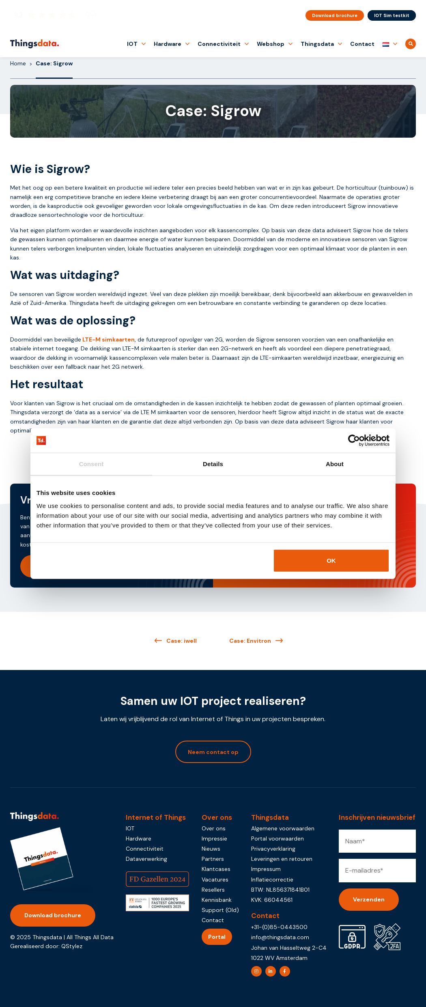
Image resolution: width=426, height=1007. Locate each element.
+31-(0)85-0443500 (279, 927)
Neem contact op (213, 752)
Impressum (266, 869)
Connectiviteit (219, 44)
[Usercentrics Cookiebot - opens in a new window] (353, 440)
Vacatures (215, 879)
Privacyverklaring (273, 848)
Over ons (214, 828)
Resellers (213, 889)
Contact (362, 44)
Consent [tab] (91, 463)
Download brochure (334, 15)
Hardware (167, 44)
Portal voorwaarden (277, 838)
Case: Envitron (250, 640)
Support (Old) (220, 910)
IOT (132, 44)
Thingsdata (317, 44)
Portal (217, 936)
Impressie (214, 838)
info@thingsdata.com (280, 937)
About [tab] (335, 463)
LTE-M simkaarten (108, 339)
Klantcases (216, 869)
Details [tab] (213, 463)
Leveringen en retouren (281, 858)
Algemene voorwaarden (282, 828)
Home (18, 63)
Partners (213, 858)
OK (331, 560)
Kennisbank (217, 899)
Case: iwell (181, 640)
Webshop (270, 44)
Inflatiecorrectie (272, 879)
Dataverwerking (146, 858)
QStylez (71, 946)
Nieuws (211, 848)
